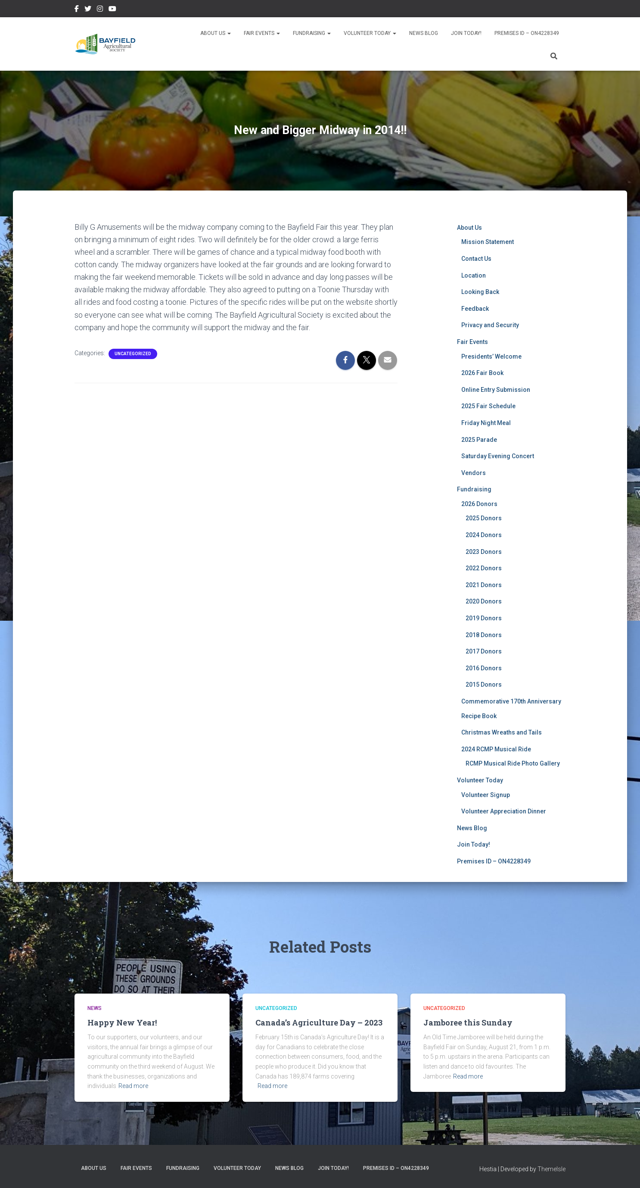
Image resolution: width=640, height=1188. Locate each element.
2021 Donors (484, 584)
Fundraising (312, 33)
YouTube (112, 10)
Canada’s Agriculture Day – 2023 (318, 1022)
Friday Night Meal (486, 422)
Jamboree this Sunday (468, 1022)
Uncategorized (133, 353)
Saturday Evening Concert (497, 456)
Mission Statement (487, 241)
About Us (215, 33)
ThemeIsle (551, 1169)
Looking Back (480, 291)
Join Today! (466, 33)
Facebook (77, 10)
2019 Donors (484, 618)
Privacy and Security (490, 325)
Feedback (475, 308)
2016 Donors (484, 668)
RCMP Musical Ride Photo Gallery (513, 763)
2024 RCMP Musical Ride (496, 749)
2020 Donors (484, 601)
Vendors (473, 472)
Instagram (100, 10)
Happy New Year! (122, 1022)
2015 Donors (484, 684)
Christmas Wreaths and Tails (501, 732)
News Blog (423, 33)
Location (473, 275)
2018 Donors (484, 635)
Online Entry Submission (495, 389)
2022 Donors (484, 568)
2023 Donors (484, 551)
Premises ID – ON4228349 (526, 33)
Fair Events (262, 33)
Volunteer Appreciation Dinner (503, 811)
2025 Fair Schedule (488, 406)
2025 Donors (484, 518)
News (94, 1008)
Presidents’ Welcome (491, 356)
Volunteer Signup (485, 794)
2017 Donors (484, 651)
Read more (133, 1085)
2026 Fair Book (482, 372)
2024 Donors (484, 534)
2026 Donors (479, 503)
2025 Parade (479, 439)
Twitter (87, 10)
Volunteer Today (370, 33)
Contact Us (476, 258)
